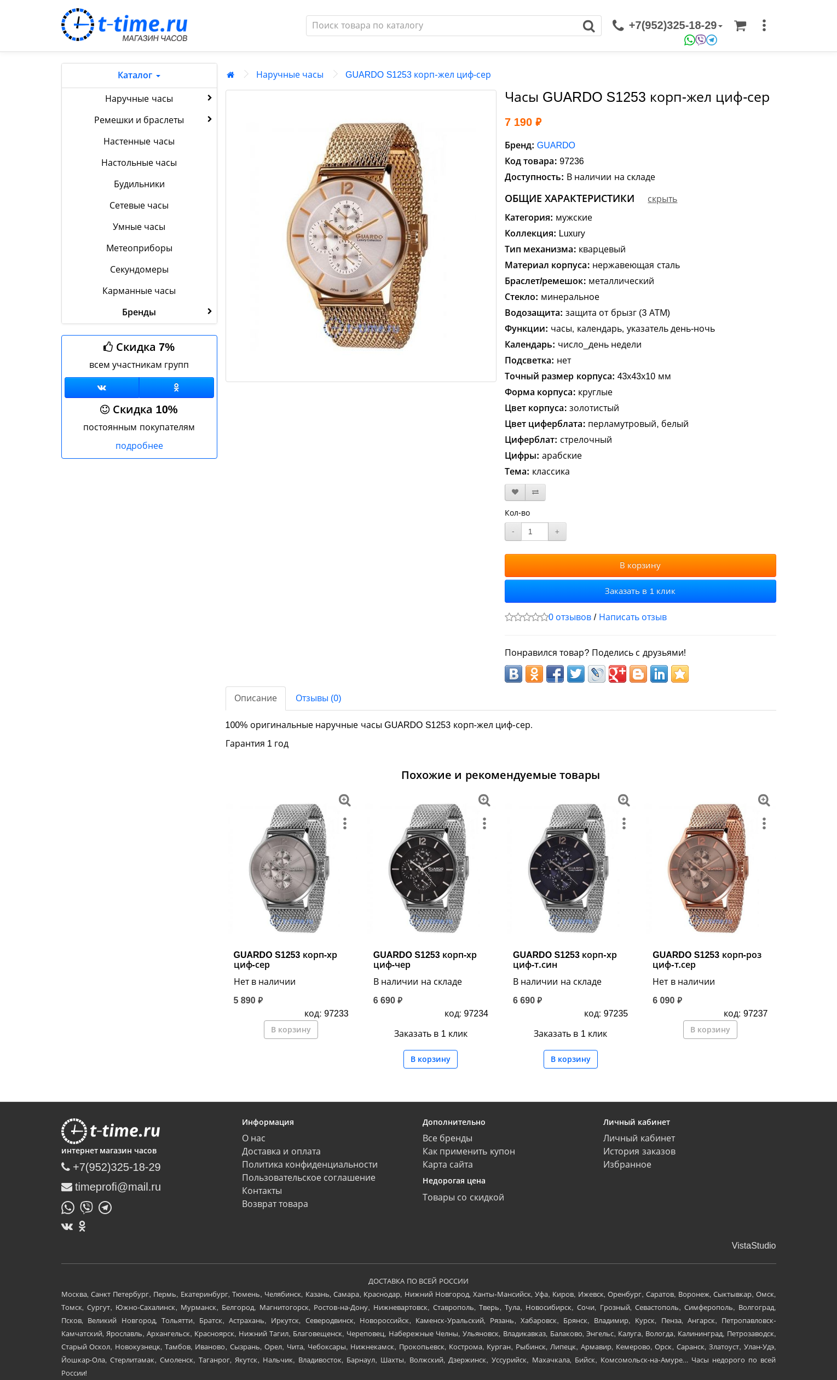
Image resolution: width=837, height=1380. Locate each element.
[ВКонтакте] (69, 1226)
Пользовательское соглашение (309, 1177)
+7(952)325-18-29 (111, 1167)
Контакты (262, 1191)
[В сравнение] (535, 492)
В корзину (640, 565)
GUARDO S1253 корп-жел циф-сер (418, 74)
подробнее (139, 446)
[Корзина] (740, 26)
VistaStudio (754, 1245)
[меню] (764, 26)
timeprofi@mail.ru (111, 1187)
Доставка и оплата (281, 1151)
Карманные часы (139, 291)
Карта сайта (448, 1164)
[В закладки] (515, 492)
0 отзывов (570, 617)
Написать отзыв (633, 617)
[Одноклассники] (176, 387)
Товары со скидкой (463, 1197)
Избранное (627, 1164)
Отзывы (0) (319, 698)
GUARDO (556, 145)
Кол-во (517, 513)
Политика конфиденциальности (310, 1164)
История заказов (639, 1151)
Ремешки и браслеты (154, 119)
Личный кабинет (638, 1138)
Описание (255, 698)
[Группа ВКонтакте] (102, 387)
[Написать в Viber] (89, 1206)
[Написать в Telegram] (108, 1206)
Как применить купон (469, 1151)
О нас (253, 1138)
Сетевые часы (139, 205)
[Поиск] (442, 25)
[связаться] (667, 26)
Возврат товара (275, 1204)
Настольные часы (139, 163)
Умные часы (139, 227)
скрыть (662, 199)
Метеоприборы (139, 248)
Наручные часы (159, 98)
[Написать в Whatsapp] (70, 1206)
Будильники (139, 184)
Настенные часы (138, 141)
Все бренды (447, 1138)
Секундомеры (139, 269)
